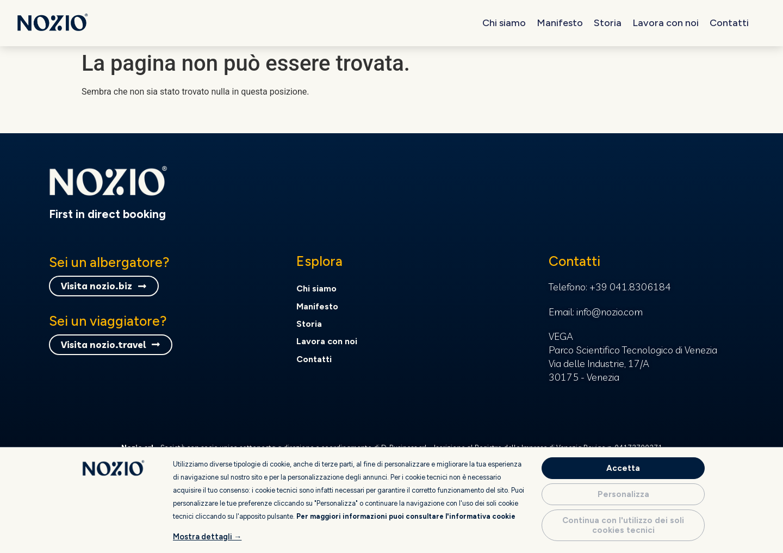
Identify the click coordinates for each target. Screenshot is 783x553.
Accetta (623, 468)
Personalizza (623, 494)
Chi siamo (504, 23)
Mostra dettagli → (207, 537)
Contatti (729, 23)
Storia (608, 23)
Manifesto (560, 23)
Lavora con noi (665, 23)
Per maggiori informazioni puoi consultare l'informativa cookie (405, 516)
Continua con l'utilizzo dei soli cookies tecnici (623, 525)
